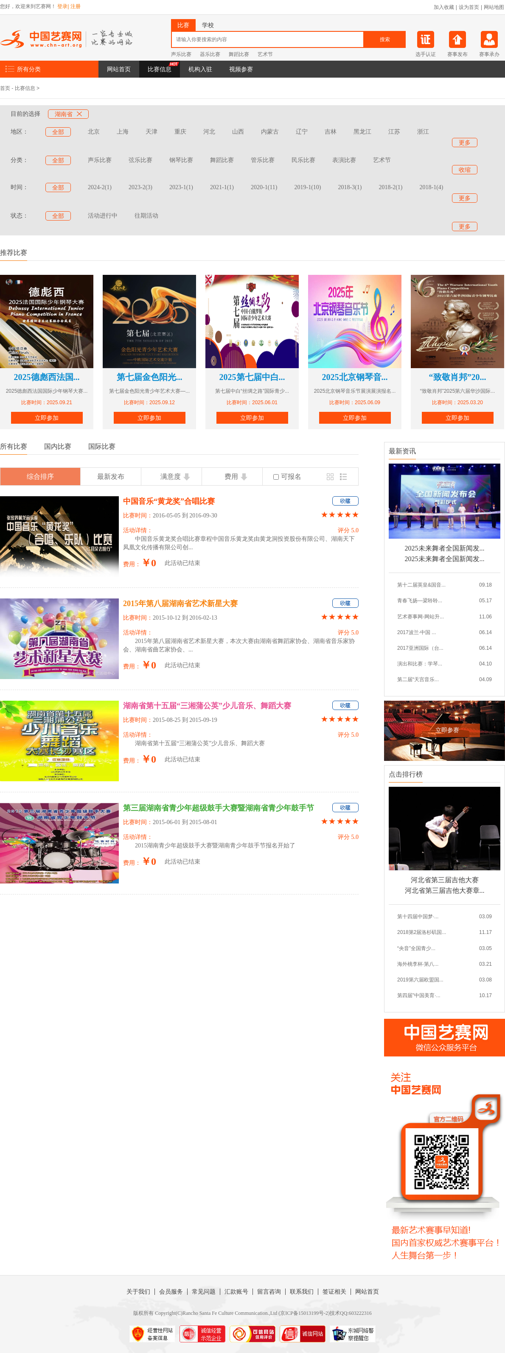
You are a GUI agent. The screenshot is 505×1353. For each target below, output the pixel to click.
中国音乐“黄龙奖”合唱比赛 (169, 501)
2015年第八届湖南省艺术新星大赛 (180, 603)
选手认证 (425, 54)
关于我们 (138, 1292)
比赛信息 (159, 69)
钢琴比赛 (181, 160)
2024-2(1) (100, 187)
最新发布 (110, 476)
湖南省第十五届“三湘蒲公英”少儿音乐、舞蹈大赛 (207, 706)
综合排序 (40, 476)
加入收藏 (444, 7)
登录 (62, 6)
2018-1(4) (431, 187)
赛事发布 (457, 54)
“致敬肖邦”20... (457, 377)
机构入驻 (200, 69)
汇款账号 (236, 1292)
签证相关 (334, 1292)
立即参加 (47, 417)
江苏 (394, 132)
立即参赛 (447, 730)
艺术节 (265, 54)
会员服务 (171, 1292)
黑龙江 (362, 132)
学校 (208, 25)
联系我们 (302, 1292)
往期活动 (146, 215)
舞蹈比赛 (239, 54)
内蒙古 (270, 132)
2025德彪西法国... (47, 377)
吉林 (331, 132)
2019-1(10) (307, 187)
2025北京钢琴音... (355, 377)
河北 (209, 132)
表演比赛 (344, 160)
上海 (123, 132)
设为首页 (469, 7)
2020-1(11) (264, 187)
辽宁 (302, 132)
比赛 (183, 25)
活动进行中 (103, 215)
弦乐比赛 (140, 160)
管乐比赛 (263, 160)
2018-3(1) (350, 187)
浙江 (423, 132)
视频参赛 (241, 69)
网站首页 (119, 69)
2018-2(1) (390, 187)
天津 (151, 132)
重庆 (180, 132)
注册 (75, 6)
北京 (94, 132)
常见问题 (204, 1292)
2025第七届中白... (252, 377)
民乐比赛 (303, 160)
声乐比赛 (181, 54)
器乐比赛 (210, 54)
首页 (5, 88)
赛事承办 (489, 54)
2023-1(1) (181, 187)
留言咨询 (269, 1292)
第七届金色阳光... (149, 377)
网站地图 (494, 7)
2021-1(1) (222, 187)
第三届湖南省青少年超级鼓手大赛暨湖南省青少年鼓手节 (218, 808)
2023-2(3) (140, 187)
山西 (238, 132)
